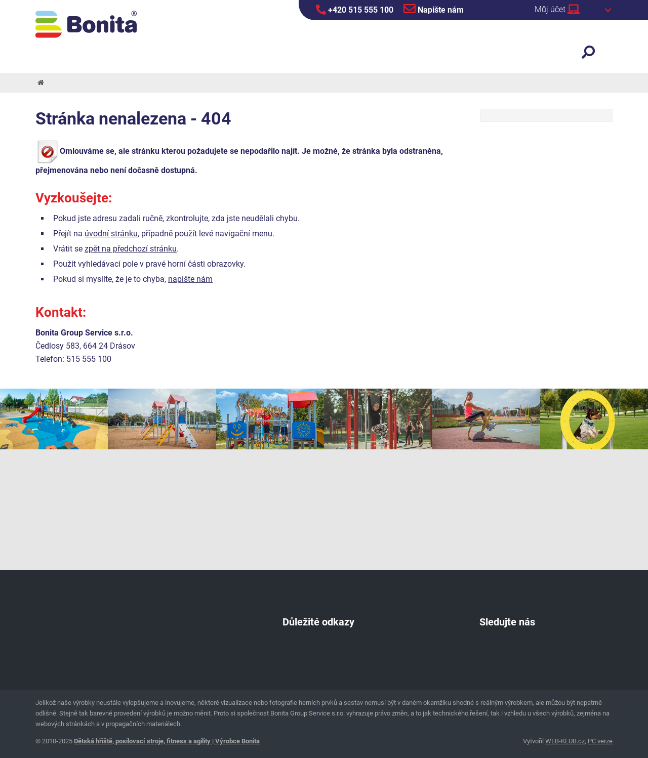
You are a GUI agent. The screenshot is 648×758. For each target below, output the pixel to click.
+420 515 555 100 (354, 10)
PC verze (600, 741)
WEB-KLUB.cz (565, 741)
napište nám (190, 279)
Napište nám (433, 9)
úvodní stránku (111, 233)
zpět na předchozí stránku (131, 249)
